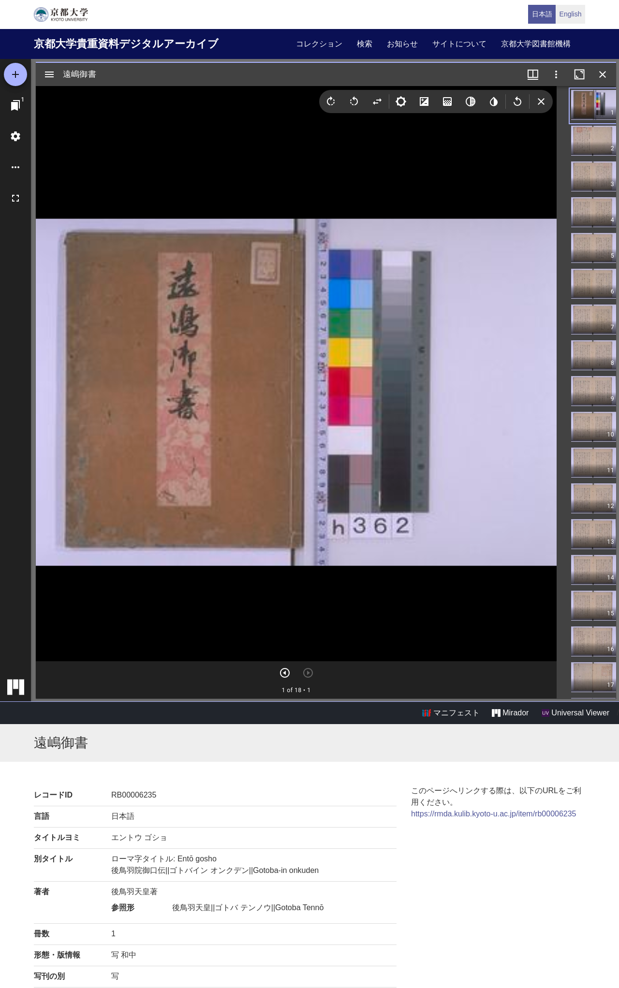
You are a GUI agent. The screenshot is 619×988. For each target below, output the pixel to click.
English (571, 14)
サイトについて (459, 44)
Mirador (510, 713)
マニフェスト (450, 713)
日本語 (542, 14)
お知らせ (402, 44)
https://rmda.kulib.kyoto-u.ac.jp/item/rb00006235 (493, 814)
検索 (364, 44)
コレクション (319, 44)
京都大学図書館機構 (536, 44)
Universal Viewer (575, 713)
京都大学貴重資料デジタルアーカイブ (126, 44)
